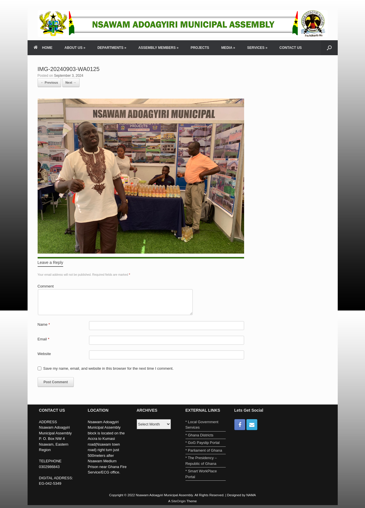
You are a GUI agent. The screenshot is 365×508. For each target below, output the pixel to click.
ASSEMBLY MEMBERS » (158, 48)
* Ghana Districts (200, 435)
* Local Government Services (202, 425)
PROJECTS (200, 48)
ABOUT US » (75, 48)
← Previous (49, 82)
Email (43, 339)
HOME (43, 48)
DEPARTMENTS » (111, 48)
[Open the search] (329, 47)
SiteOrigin (178, 501)
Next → (70, 82)
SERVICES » (257, 48)
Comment (46, 286)
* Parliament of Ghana (204, 450)
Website (44, 354)
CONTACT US (290, 48)
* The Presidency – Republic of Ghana (201, 461)
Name (44, 324)
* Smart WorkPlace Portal (201, 474)
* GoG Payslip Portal (203, 442)
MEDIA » (228, 48)
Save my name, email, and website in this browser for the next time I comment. (108, 368)
